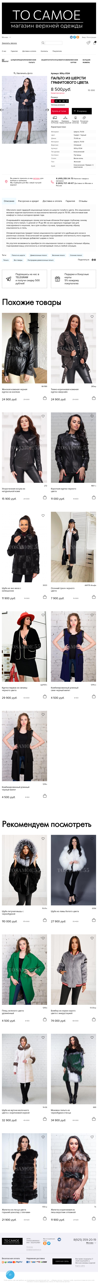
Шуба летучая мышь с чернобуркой (12, 912)
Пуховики (66, 60)
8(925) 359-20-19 (85, 1240)
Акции (44, 60)
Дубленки (24, 60)
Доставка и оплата (29, 51)
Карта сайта (80, 1266)
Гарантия (14, 51)
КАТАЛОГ (5, 61)
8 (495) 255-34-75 (64, 178)
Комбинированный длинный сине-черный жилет (64, 689)
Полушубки (57, 60)
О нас (4, 51)
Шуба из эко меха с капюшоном (11, 589)
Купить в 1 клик (59, 111)
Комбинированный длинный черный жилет (15, 788)
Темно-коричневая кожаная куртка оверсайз (64, 390)
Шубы (13, 60)
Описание (9, 201)
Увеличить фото (24, 73)
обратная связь (62, 1261)
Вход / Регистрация (89, 37)
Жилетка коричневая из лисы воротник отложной (63, 1211)
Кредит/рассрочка (57, 93)
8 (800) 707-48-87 (65, 183)
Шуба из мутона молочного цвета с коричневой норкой (15, 1111)
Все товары (18, 260)
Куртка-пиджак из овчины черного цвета (14, 689)
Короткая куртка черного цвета (63, 490)
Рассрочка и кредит (28, 201)
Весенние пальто (58, 255)
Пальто (6, 260)
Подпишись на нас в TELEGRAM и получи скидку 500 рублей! (28, 279)
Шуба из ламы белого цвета (65, 911)
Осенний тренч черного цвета (63, 589)
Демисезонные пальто (38, 255)
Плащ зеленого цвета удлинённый (13, 1012)
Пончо (49, 60)
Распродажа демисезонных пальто (40, 260)
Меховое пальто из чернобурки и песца (61, 1111)
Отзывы (83, 201)
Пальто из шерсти (18, 255)
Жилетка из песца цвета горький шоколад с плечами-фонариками (16, 1211)
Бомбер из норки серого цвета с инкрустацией (63, 1012)
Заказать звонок (9, 43)
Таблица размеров (58, 105)
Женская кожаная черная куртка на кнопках (14, 390)
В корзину (82, 111)
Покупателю (57, 51)
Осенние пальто (76, 255)
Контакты (44, 51)
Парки (17, 60)
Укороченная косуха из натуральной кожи (13, 490)
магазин (36, 178)
